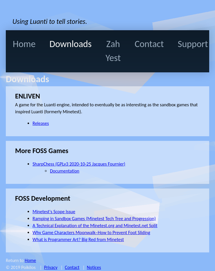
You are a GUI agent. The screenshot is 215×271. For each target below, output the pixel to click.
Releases (41, 123)
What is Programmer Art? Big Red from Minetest (78, 239)
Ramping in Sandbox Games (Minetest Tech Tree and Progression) (94, 218)
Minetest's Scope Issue (54, 211)
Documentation (64, 171)
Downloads (70, 44)
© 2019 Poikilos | (25, 267)
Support (193, 44)
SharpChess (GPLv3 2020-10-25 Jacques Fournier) (79, 164)
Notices (94, 267)
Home (24, 44)
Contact (149, 44)
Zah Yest (113, 51)
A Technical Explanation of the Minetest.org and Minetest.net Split (95, 225)
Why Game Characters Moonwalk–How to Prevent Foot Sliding (91, 232)
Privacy (50, 267)
